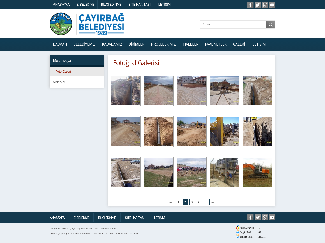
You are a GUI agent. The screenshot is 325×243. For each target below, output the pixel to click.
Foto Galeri (63, 71)
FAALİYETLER (216, 44)
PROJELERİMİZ (163, 44)
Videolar (59, 82)
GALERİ (239, 44)
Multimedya (62, 60)
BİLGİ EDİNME (111, 4)
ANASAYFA (61, 4)
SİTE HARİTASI (139, 4)
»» (212, 202)
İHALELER (190, 44)
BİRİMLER (136, 44)
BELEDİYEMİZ (84, 44)
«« (171, 202)
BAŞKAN (60, 44)
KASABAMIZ (112, 44)
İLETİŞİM (164, 4)
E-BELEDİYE (85, 4)
